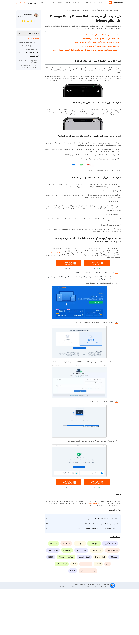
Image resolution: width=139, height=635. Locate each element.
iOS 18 (98, 564)
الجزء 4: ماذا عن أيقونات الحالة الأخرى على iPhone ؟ (100, 46)
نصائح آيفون (80, 543)
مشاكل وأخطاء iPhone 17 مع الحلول (28, 42)
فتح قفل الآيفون (112, 550)
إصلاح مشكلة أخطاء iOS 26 (30, 49)
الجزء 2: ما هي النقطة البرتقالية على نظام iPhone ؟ (100, 39)
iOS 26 (50, 557)
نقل (107, 564)
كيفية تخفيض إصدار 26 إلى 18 (30, 46)
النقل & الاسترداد (87, 2)
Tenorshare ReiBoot (53, 253)
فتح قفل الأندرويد (110, 543)
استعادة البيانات (62, 564)
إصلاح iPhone (100, 557)
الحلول (53, 2)
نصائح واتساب (94, 543)
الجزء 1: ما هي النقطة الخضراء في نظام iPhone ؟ (101, 35)
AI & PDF (61, 2)
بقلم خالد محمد (28, 14)
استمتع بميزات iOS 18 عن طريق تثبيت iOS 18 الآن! (28, 61)
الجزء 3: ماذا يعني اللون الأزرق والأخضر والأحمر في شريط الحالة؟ (96, 42)
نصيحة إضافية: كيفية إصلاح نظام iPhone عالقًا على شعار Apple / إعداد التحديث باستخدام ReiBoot (85, 50)
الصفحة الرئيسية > (113, 10)
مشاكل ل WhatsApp (66, 557)
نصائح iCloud (85, 564)
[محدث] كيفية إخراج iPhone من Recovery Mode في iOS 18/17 (28, 66)
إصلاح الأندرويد (97, 550)
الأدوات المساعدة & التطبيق (73, 2)
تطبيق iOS (113, 557)
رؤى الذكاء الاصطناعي (88, 571)
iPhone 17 (67, 550)
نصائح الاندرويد (81, 550)
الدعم (41, 3)
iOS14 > (106, 10)
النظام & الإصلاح (98, 2)
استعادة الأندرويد (84, 557)
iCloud (72, 571)
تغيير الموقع (66, 543)
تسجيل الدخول (21, 2)
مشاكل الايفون (33, 33)
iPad (74, 564)
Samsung (53, 543)
